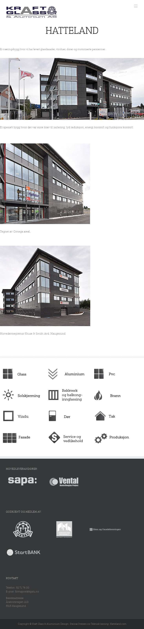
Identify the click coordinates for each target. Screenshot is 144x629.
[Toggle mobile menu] (136, 6)
